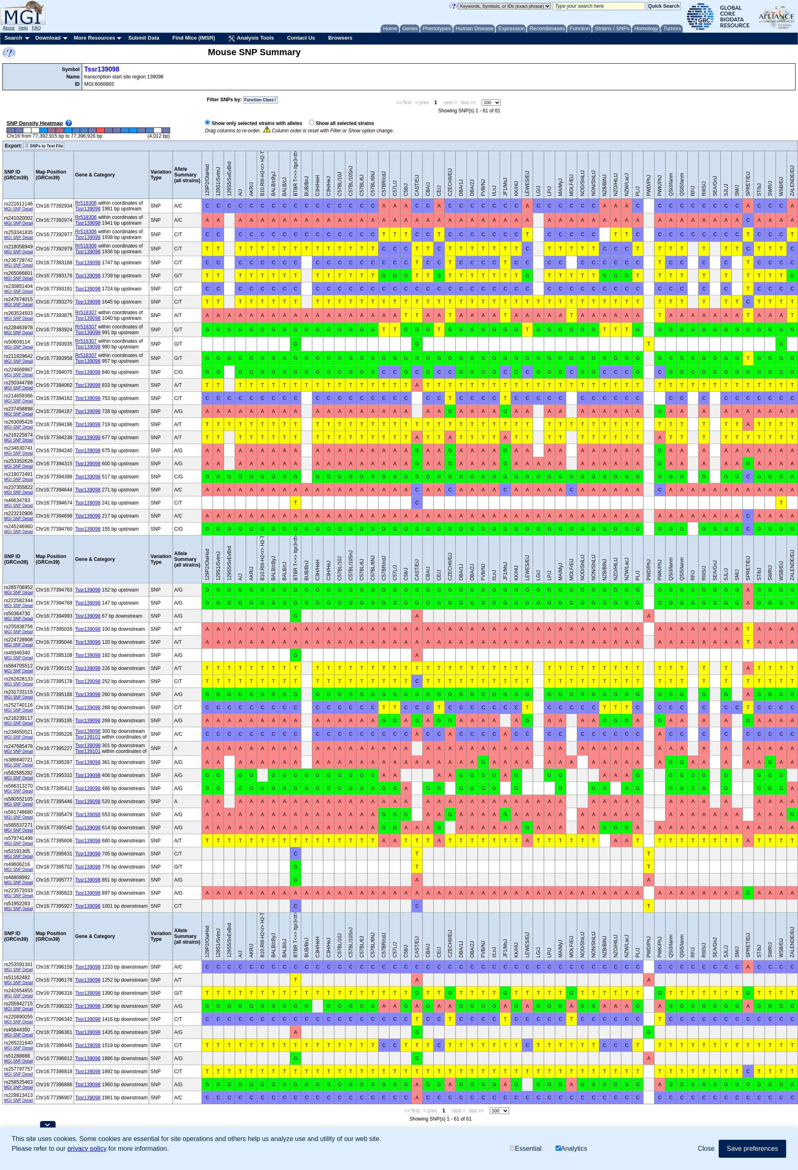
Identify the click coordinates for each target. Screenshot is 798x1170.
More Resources (94, 38)
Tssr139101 (88, 737)
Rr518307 (86, 312)
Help (23, 27)
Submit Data (143, 38)
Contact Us (301, 38)
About (9, 27)
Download (48, 38)
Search (13, 38)
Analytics (571, 1148)
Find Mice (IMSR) (193, 38)
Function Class (260, 100)
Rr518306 (86, 203)
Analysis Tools (251, 38)
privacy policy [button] (87, 1148)
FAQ (36, 27)
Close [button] (706, 1148)
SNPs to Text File (44, 145)
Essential (526, 1148)
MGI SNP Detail (18, 209)
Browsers (340, 38)
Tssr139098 (101, 69)
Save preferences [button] (752, 1148)
